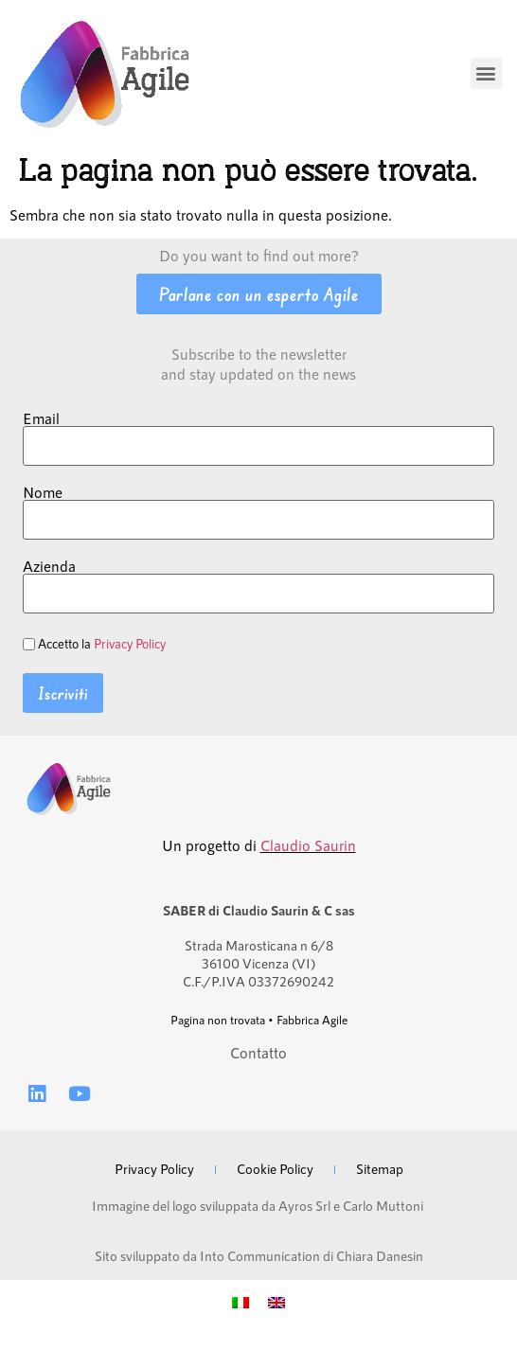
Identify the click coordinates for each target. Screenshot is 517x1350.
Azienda (49, 566)
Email (41, 418)
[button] (486, 73)
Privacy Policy (130, 643)
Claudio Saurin (308, 845)
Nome (42, 492)
